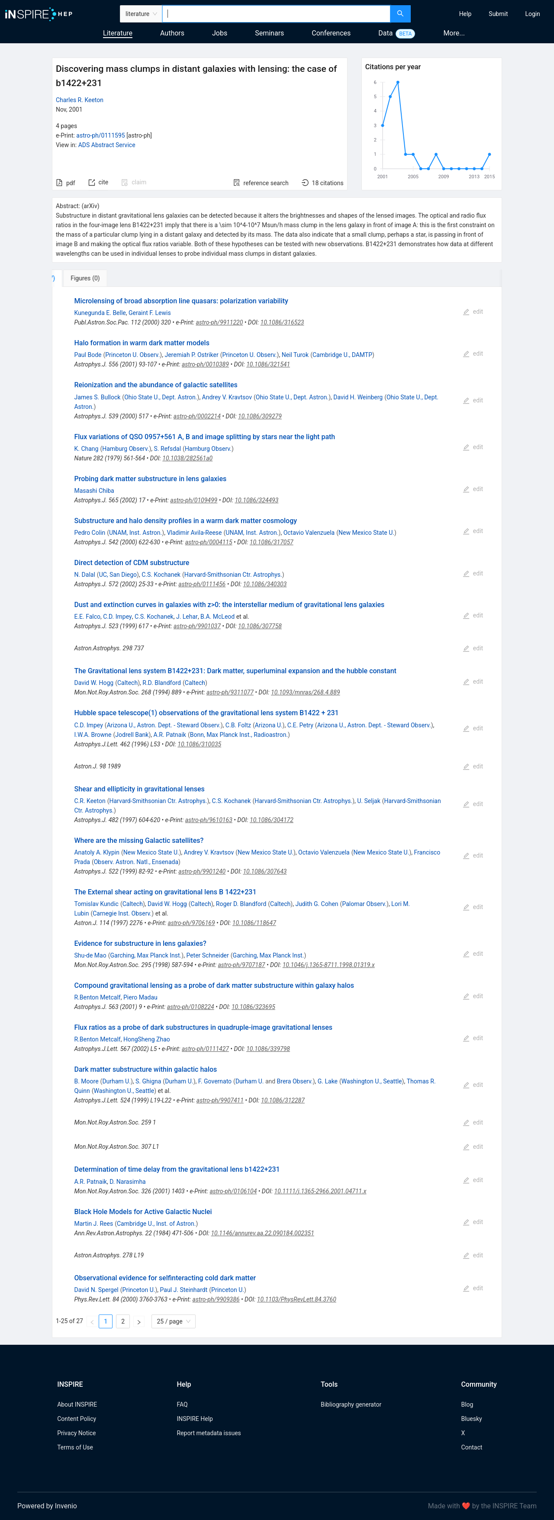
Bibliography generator (351, 1404)
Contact (471, 1447)
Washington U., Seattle (371, 1081)
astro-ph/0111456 (201, 584)
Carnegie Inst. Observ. (122, 913)
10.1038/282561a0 (187, 458)
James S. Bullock (97, 397)
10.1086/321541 (268, 364)
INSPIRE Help (195, 1418)
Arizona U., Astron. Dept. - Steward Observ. (164, 725)
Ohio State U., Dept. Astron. (160, 397)
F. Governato (215, 1081)
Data (385, 33)
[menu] (483, 14)
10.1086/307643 (265, 871)
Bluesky (471, 1418)
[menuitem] (465, 14)
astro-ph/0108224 (190, 1006)
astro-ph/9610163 (208, 819)
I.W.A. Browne (92, 734)
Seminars (269, 33)
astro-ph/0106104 (233, 1191)
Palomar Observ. (364, 903)
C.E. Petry (300, 725)
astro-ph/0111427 (205, 1048)
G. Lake (328, 1081)
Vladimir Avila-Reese (194, 532)
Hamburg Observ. (125, 448)
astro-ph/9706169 (191, 922)
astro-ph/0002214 (197, 416)
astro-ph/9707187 (241, 964)
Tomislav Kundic (96, 903)
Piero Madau (140, 997)
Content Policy (76, 1418)
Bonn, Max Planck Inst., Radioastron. (239, 734)
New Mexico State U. (366, 532)
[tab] (80, 278)
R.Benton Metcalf (97, 997)
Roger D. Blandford (241, 903)
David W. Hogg (93, 682)
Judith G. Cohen (316, 903)
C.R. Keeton (89, 800)
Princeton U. (138, 1289)
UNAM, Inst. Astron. (135, 532)
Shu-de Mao (90, 955)
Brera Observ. (295, 1081)
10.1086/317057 (271, 542)
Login (532, 13)
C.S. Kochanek (161, 574)
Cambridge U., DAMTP (342, 354)
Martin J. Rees (93, 1223)
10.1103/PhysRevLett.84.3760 (296, 1299)
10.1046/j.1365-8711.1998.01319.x (329, 964)
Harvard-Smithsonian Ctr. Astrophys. (233, 574)
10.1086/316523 (282, 322)
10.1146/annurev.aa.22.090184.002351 (262, 1233)
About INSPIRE (77, 1404)
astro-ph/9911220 (219, 322)
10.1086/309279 (260, 416)
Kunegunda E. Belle (100, 312)
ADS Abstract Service (106, 144)
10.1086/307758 (260, 626)
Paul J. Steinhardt (184, 1289)
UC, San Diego (118, 574)
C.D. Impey (117, 616)
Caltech (127, 682)
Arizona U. (269, 725)
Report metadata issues (209, 1433)
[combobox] (276, 13)
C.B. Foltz (238, 725)
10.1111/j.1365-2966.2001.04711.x (320, 1191)
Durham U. (116, 1081)
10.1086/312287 (283, 1100)
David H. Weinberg (358, 397)
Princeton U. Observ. (132, 354)
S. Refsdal (167, 448)
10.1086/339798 (268, 1048)
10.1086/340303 (265, 584)
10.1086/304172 (271, 819)
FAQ (182, 1404)
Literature (117, 33)
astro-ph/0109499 (193, 500)
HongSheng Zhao (146, 1039)
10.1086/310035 (199, 744)
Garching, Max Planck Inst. (146, 955)
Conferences (331, 33)
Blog (467, 1404)
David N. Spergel (96, 1289)
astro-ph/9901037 (197, 626)
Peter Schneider (207, 955)
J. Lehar (187, 616)
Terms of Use (75, 1447)
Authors (172, 33)
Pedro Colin (89, 532)
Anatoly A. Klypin (96, 852)
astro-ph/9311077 (230, 692)
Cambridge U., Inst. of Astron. (156, 1223)
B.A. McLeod (217, 616)
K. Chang (86, 448)
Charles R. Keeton (79, 99)
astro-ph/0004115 (208, 542)
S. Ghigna (148, 1081)
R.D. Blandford (161, 682)
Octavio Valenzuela (309, 532)
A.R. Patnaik (170, 734)
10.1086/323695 (253, 1006)
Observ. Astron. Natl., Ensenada (136, 861)
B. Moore (86, 1081)
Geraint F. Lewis (150, 312)
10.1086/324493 (256, 500)
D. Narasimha (128, 1181)
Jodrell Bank (131, 734)
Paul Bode (87, 354)
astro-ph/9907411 (220, 1100)
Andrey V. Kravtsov (227, 397)
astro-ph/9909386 (216, 1299)
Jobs (219, 33)
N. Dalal (84, 574)
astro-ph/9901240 (201, 871)
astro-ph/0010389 (205, 364)
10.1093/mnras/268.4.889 (305, 692)
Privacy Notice (76, 1433)
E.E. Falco (87, 616)
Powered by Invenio (47, 1506)
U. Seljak (368, 800)
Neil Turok (295, 354)
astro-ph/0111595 (100, 135)
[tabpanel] (277, 812)
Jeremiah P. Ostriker (191, 354)
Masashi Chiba (94, 490)
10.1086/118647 (254, 922)
